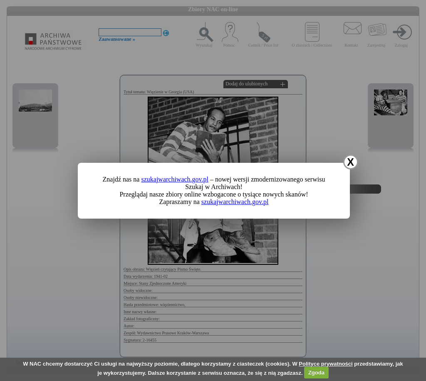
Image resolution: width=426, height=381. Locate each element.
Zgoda (316, 372)
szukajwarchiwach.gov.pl (174, 179)
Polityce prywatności (325, 364)
